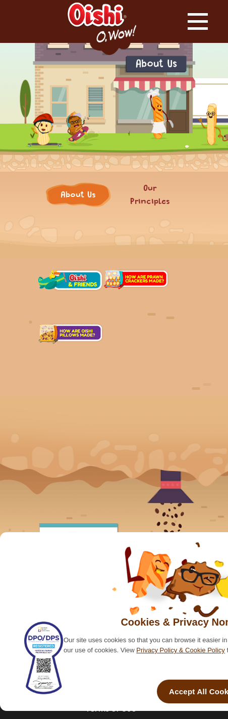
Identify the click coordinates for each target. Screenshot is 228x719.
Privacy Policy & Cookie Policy (180, 650)
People (67, 325)
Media (133, 325)
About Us (78, 187)
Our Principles (150, 187)
